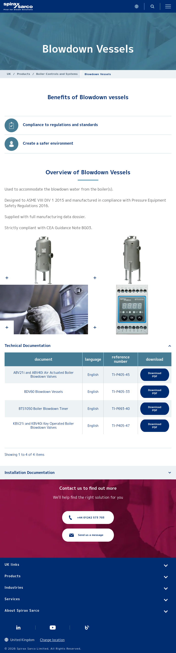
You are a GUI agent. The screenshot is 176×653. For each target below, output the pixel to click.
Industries (14, 587)
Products (23, 74)
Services (12, 599)
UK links (12, 564)
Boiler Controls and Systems (57, 74)
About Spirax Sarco (22, 610)
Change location (52, 640)
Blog (87, 627)
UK (9, 74)
